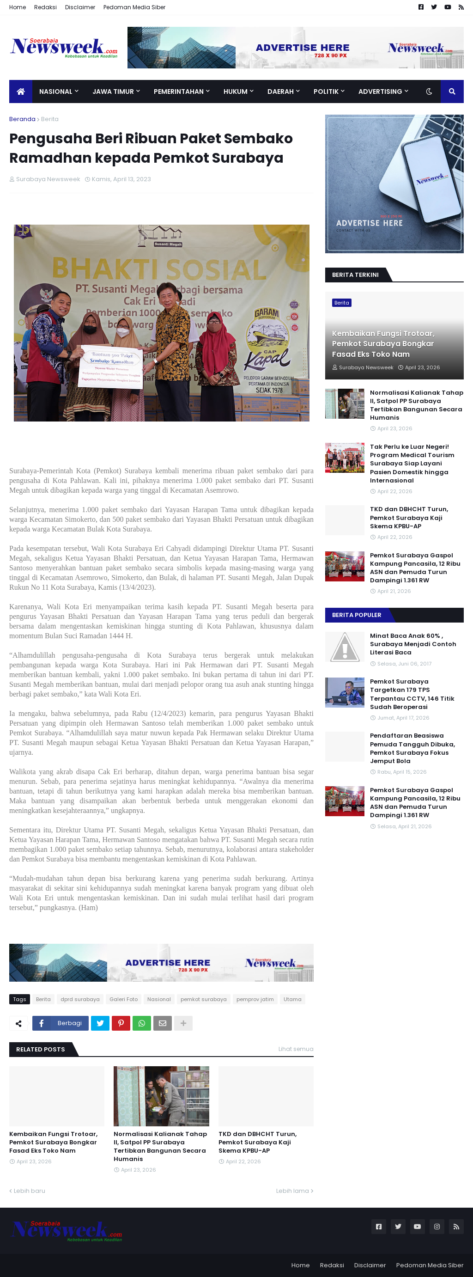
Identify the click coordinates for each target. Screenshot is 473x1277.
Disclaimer (80, 7)
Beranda (22, 119)
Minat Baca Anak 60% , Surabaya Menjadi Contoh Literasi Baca (413, 644)
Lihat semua (296, 1049)
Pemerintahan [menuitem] (179, 91)
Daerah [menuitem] (280, 91)
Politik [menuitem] (326, 91)
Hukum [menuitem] (236, 91)
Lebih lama (292, 1190)
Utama (293, 999)
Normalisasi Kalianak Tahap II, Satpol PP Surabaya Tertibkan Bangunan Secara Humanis (160, 1147)
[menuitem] (20, 91)
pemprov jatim (255, 999)
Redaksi (45, 7)
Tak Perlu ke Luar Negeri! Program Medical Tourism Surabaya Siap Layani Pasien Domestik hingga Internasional (412, 464)
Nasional (159, 999)
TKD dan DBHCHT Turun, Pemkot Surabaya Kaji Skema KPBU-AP (257, 1142)
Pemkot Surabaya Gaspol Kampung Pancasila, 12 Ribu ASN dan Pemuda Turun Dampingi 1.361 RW (415, 568)
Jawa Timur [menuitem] (113, 91)
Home (17, 7)
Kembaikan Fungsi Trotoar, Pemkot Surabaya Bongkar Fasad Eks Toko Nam (53, 1142)
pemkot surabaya (204, 999)
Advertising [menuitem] (380, 91)
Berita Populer (357, 615)
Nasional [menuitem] (56, 91)
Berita (50, 119)
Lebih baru (29, 1190)
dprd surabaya (80, 999)
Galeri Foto (123, 999)
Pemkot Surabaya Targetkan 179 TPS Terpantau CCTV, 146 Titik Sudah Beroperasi (412, 694)
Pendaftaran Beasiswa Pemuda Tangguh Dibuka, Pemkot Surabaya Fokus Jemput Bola (412, 748)
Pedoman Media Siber (134, 7)
